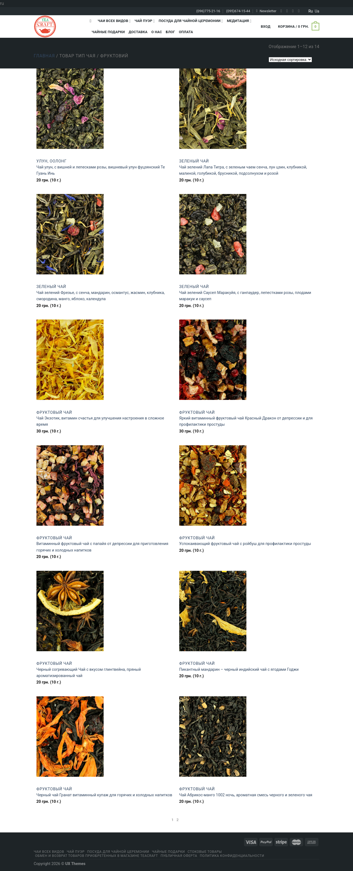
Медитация (239, 21)
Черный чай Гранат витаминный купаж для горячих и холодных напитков (104, 795)
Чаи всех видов (114, 21)
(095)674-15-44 (238, 11)
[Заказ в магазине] (290, 59)
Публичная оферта (178, 856)
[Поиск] (92, 21)
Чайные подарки (108, 32)
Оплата (186, 32)
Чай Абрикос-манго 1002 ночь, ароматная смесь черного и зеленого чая (245, 795)
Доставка (138, 32)
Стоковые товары (205, 852)
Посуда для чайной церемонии (191, 21)
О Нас (156, 32)
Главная (44, 55)
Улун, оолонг (51, 161)
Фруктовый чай (54, 412)
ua (317, 11)
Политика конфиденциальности (232, 856)
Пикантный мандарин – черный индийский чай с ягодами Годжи (239, 669)
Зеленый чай (194, 161)
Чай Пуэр (145, 21)
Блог (170, 32)
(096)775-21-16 (208, 11)
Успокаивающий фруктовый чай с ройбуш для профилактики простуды (245, 543)
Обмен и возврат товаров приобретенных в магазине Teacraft (96, 856)
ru (310, 11)
